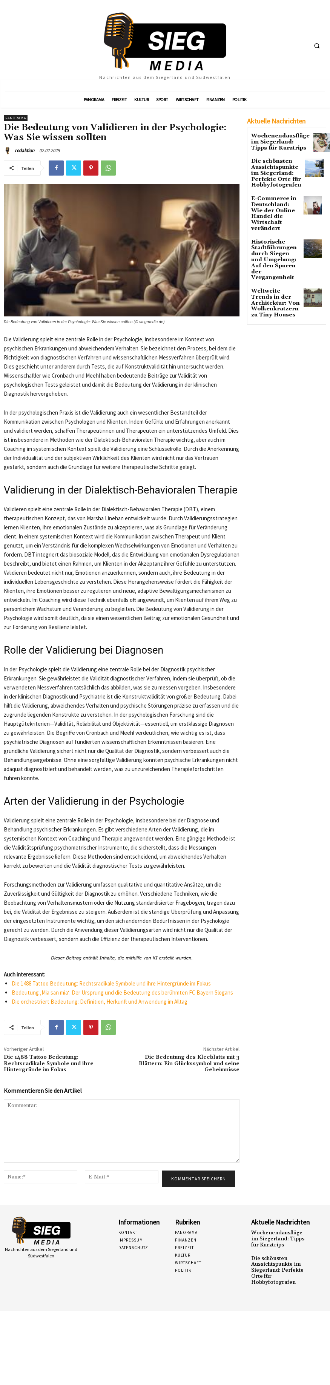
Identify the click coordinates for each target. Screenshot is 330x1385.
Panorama (16, 118)
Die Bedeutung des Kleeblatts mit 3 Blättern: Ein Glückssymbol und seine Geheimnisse (189, 1063)
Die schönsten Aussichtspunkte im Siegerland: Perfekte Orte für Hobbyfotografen (275, 170)
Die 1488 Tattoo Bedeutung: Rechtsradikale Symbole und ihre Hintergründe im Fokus (111, 983)
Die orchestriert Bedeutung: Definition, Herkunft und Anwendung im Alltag (99, 1001)
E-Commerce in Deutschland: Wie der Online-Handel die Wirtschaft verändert (273, 203)
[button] (316, 45)
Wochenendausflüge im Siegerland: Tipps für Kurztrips (275, 141)
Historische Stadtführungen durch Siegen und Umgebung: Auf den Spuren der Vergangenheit (274, 238)
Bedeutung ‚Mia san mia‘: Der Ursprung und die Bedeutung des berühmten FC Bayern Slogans (122, 992)
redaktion (24, 150)
